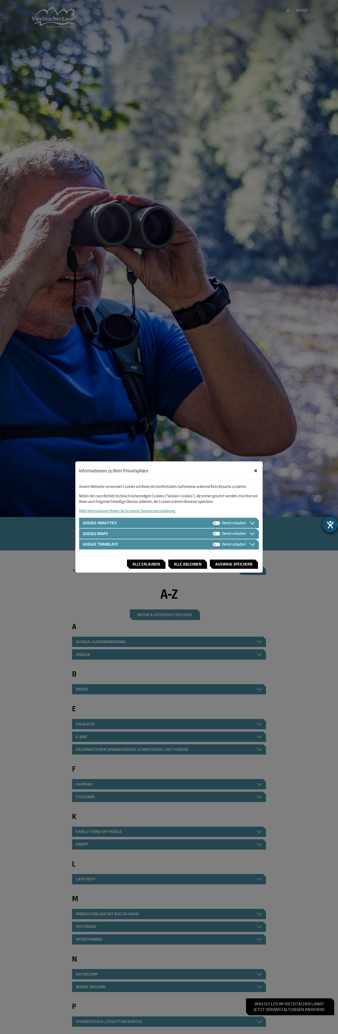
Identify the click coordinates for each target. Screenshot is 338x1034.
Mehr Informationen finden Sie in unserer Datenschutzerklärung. (127, 510)
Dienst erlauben (234, 522)
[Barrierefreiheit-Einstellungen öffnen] (330, 524)
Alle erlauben (143, 564)
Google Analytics (100, 522)
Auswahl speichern (233, 564)
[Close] (256, 470)
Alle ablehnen (185, 564)
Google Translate (101, 544)
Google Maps (96, 533)
